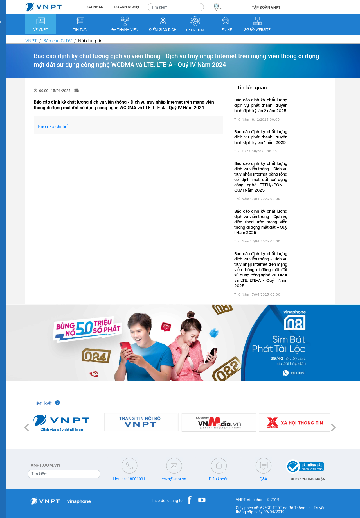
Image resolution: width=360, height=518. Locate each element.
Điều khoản (219, 479)
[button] (27, 427)
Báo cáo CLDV (57, 41)
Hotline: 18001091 (129, 479)
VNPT (31, 41)
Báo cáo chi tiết (53, 126)
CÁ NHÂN (95, 7)
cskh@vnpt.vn (174, 479)
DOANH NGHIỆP (127, 7)
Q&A (263, 479)
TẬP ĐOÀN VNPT (266, 7)
